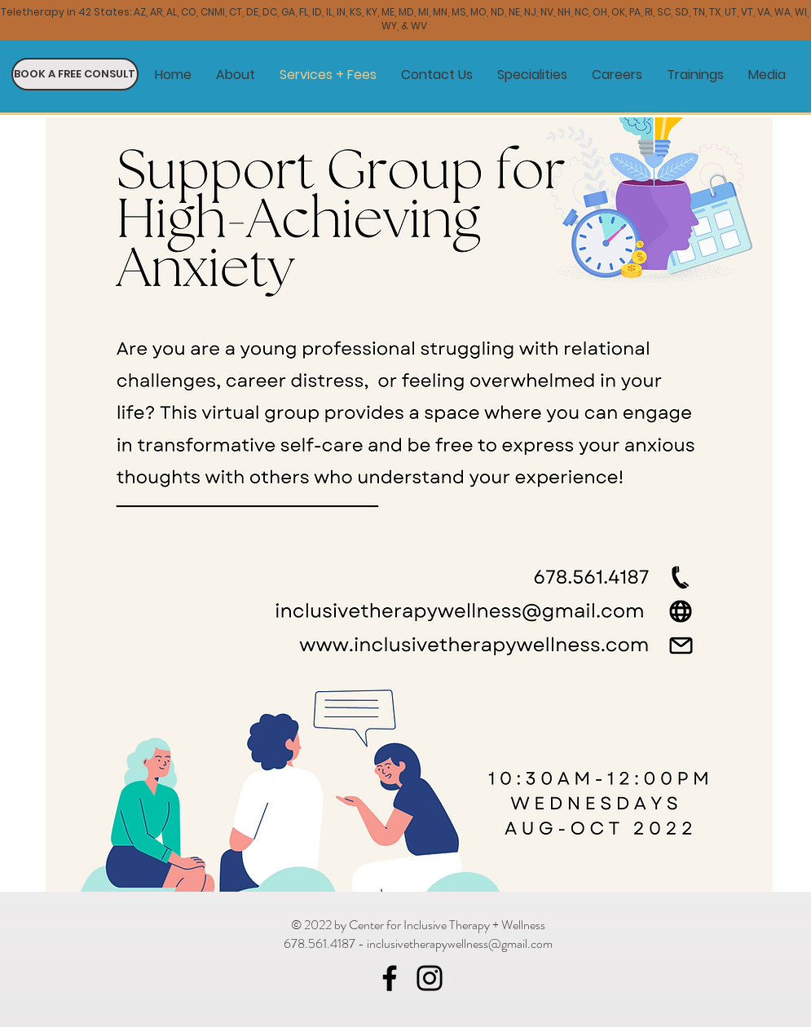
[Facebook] (389, 978)
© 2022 (312, 924)
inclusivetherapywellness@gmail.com (460, 943)
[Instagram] (429, 978)
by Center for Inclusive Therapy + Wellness (439, 924)
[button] (532, 75)
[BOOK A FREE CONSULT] (75, 74)
